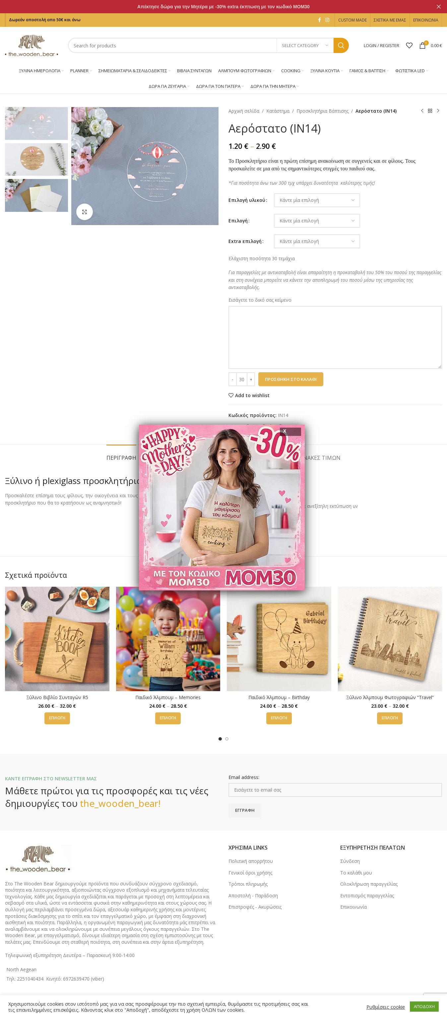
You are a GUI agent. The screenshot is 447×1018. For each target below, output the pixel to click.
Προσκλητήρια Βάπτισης (322, 111)
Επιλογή (238, 220)
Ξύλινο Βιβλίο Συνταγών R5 (57, 697)
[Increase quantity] (251, 379)
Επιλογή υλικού (246, 200)
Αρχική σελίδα (243, 111)
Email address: (243, 777)
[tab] (121, 455)
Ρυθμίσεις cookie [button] (385, 1007)
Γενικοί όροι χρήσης (250, 872)
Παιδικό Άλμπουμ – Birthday (279, 697)
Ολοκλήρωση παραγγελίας (369, 884)
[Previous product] (422, 111)
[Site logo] (31, 45)
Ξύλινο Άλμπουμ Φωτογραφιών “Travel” (390, 697)
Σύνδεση (350, 861)
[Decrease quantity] (232, 379)
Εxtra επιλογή (245, 241)
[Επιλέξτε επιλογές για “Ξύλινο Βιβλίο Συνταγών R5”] (57, 718)
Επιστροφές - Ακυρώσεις (255, 907)
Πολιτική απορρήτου (250, 861)
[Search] (208, 45)
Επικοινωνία (353, 907)
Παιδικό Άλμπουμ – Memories (168, 697)
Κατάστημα (277, 111)
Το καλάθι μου (356, 872)
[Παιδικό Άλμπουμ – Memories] (168, 639)
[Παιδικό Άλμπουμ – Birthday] (279, 639)
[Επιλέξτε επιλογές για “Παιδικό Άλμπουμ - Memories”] (168, 718)
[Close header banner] (438, 6)
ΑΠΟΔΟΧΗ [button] (424, 1006)
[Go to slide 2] (226, 739)
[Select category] (305, 45)
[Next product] (438, 111)
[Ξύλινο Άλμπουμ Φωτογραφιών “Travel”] (390, 639)
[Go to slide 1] (220, 739)
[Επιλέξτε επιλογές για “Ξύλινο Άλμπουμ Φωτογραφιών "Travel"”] (390, 718)
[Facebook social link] (319, 20)
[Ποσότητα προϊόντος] (242, 379)
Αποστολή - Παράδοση (253, 895)
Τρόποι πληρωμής (248, 884)
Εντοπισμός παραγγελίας (367, 895)
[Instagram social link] (327, 20)
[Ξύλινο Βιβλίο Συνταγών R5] (57, 639)
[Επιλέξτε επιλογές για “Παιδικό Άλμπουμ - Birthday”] (279, 718)
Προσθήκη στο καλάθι (291, 379)
